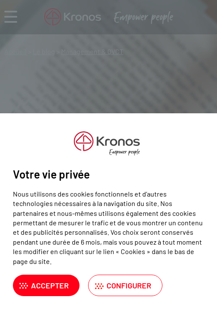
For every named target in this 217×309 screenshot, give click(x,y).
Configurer (129, 285)
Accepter (50, 285)
